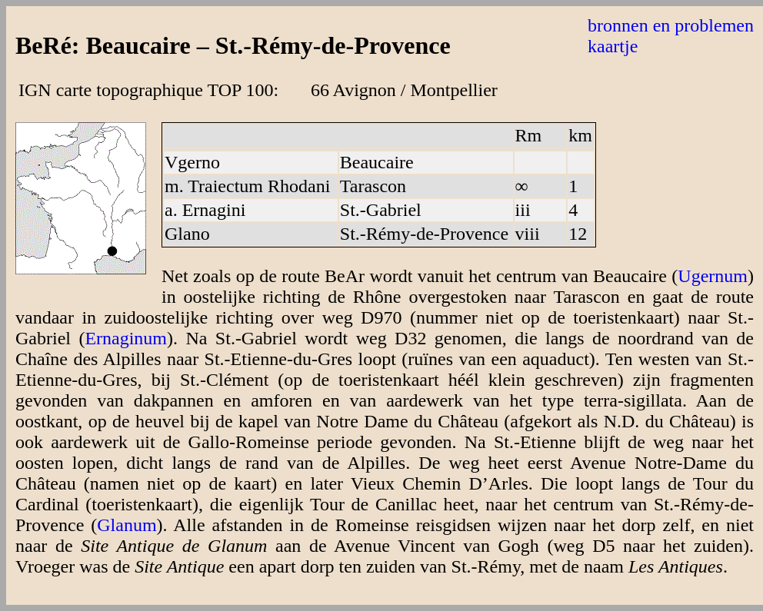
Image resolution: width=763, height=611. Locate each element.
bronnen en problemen (671, 25)
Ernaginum (126, 338)
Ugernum (713, 276)
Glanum (126, 525)
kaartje (613, 46)
